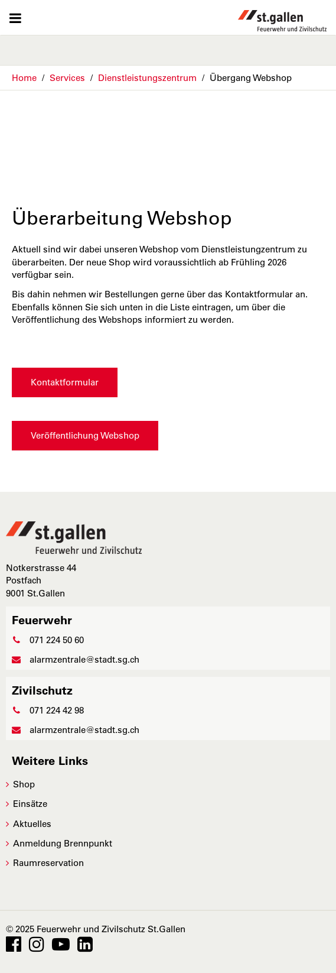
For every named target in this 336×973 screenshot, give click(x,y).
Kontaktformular (65, 382)
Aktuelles (32, 823)
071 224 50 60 (48, 640)
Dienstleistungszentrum (147, 77)
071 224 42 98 (48, 710)
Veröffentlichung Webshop (85, 435)
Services (67, 77)
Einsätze (30, 803)
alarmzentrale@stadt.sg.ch (75, 659)
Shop (24, 784)
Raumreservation (48, 862)
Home (24, 77)
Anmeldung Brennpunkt (62, 843)
